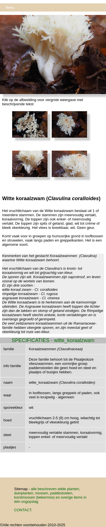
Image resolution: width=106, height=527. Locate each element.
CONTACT (22, 510)
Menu (10, 8)
